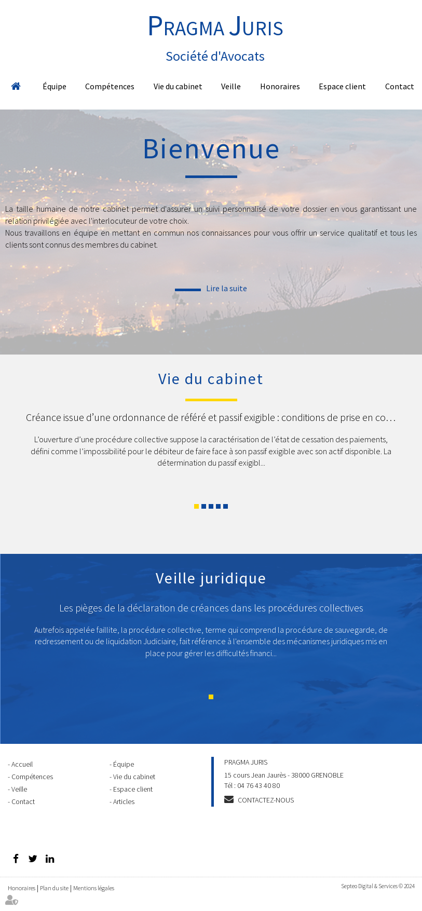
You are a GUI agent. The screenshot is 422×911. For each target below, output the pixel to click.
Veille (231, 86)
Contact (399, 86)
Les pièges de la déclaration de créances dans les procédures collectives (211, 607)
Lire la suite (226, 288)
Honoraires (280, 86)
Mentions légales (93, 888)
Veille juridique (211, 578)
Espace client (342, 86)
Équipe (54, 86)
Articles (123, 801)
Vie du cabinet (178, 86)
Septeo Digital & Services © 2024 (377, 886)
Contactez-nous (266, 800)
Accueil (15, 86)
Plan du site (54, 888)
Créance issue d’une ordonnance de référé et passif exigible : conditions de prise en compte (217, 417)
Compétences (109, 86)
